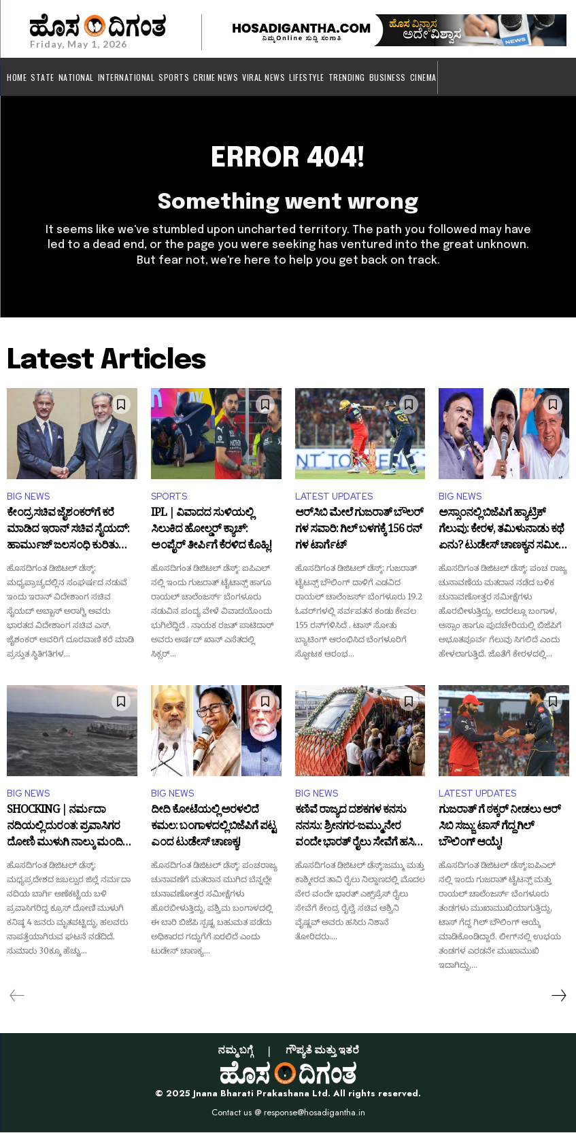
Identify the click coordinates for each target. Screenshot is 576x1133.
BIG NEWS (28, 497)
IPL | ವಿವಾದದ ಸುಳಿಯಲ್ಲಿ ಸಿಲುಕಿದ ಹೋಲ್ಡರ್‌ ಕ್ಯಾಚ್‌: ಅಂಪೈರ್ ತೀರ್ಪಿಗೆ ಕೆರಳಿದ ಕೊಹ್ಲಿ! (211, 531)
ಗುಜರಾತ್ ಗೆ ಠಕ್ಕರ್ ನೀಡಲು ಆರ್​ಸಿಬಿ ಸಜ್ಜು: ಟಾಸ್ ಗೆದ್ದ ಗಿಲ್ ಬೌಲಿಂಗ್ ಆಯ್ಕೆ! (499, 828)
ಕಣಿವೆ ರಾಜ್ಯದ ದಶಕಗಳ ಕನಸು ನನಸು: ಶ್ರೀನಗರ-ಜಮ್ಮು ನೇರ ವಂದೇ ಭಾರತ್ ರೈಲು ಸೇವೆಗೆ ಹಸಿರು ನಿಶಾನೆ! (359, 828)
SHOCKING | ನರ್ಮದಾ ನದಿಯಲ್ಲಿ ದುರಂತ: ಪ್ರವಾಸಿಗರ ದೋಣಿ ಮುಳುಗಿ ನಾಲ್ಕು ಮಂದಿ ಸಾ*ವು (64, 828)
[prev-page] (17, 996)
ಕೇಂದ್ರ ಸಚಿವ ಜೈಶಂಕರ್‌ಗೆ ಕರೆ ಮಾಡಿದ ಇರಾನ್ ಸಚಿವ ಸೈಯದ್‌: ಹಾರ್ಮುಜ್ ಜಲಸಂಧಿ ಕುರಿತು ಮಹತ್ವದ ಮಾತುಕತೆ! (68, 531)
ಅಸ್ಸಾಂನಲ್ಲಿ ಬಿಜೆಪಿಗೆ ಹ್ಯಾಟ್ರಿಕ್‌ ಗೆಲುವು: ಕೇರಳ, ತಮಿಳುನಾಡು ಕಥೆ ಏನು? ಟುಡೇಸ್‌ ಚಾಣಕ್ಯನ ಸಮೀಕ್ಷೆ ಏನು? (501, 531)
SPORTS (169, 497)
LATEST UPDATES (334, 497)
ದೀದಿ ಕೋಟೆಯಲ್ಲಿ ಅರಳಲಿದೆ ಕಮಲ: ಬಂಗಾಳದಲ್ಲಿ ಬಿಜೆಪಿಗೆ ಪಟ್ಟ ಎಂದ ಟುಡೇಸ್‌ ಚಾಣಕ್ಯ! (213, 828)
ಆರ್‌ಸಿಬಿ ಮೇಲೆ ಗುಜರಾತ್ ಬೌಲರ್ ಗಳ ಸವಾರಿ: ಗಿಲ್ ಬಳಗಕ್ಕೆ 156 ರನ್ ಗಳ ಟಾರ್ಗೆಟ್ (359, 531)
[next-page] (558, 996)
